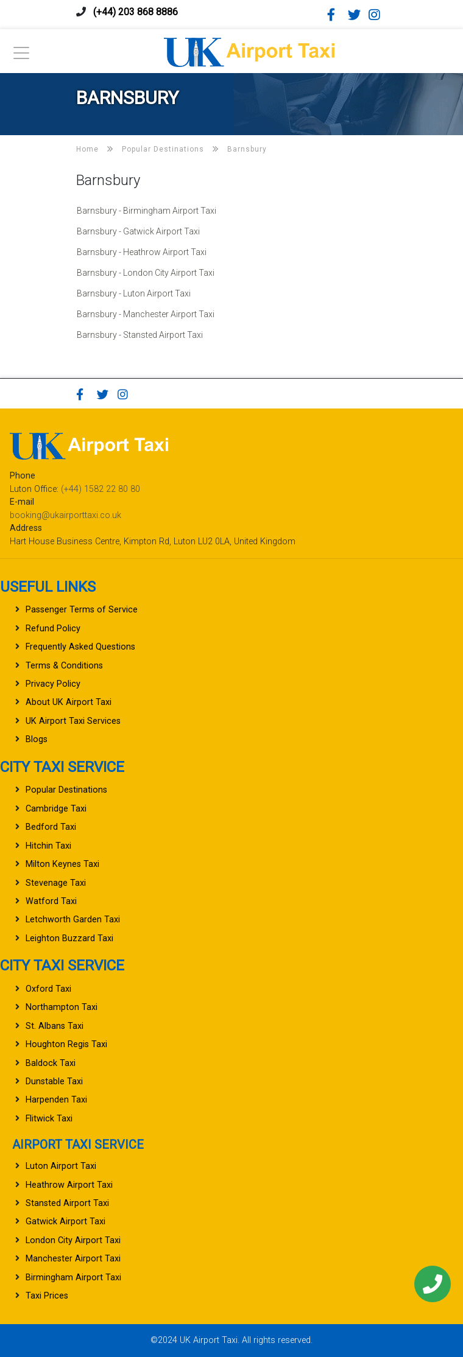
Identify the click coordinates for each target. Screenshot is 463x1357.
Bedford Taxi (51, 827)
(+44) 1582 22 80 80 (100, 489)
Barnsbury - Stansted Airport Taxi (140, 335)
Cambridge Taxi (56, 809)
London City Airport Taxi (73, 1240)
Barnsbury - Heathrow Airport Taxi (142, 252)
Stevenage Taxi (56, 883)
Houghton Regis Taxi (66, 1044)
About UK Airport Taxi (68, 702)
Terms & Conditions (64, 666)
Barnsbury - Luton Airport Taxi (134, 293)
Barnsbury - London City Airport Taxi (145, 273)
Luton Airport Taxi (61, 1166)
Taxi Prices (47, 1296)
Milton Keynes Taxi (62, 864)
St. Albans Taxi (54, 1026)
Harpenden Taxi (56, 1100)
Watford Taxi (51, 901)
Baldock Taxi (51, 1063)
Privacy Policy (53, 684)
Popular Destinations (66, 790)
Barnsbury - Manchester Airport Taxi (145, 314)
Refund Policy (53, 628)
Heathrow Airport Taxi (69, 1185)
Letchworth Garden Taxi (73, 919)
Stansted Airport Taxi (67, 1203)
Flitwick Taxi (49, 1118)
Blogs (37, 739)
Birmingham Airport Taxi (73, 1277)
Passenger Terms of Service (82, 610)
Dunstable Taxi (54, 1081)
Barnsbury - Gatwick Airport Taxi (138, 231)
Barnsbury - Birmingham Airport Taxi (146, 211)
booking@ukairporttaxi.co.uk (65, 515)
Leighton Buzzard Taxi (69, 938)
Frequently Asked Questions (80, 647)
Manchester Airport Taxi (73, 1259)
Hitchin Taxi (48, 846)
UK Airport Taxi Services (73, 721)
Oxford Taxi (48, 989)
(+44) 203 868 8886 (135, 12)
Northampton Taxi (61, 1007)
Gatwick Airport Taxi (65, 1221)
